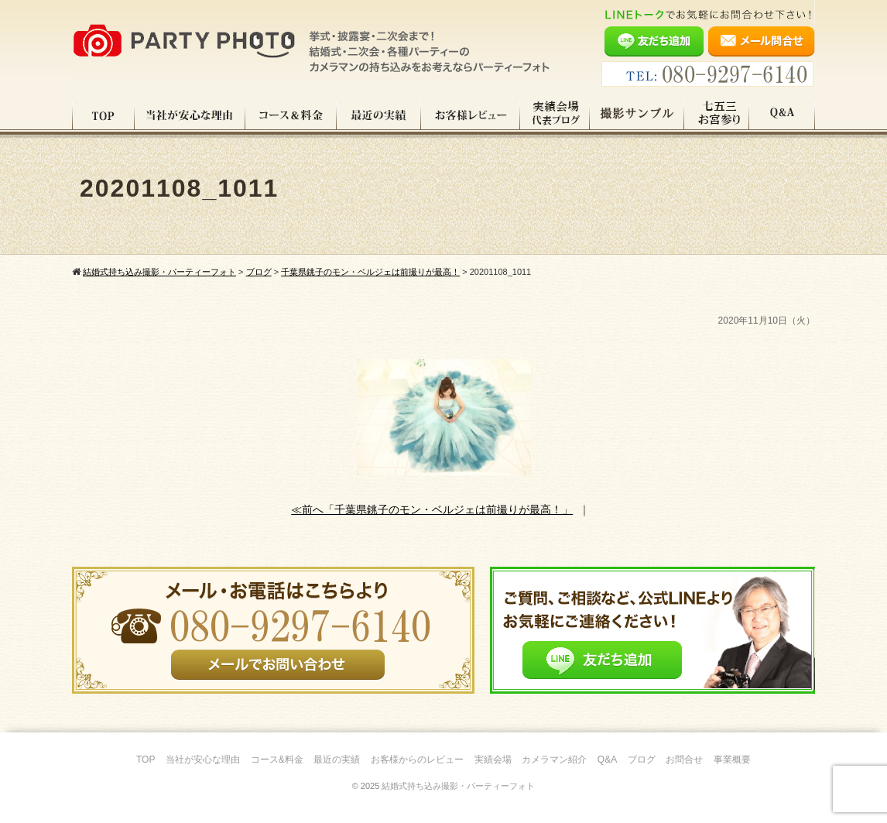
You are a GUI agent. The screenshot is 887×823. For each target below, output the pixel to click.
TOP (103, 115)
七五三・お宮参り (716, 115)
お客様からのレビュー (417, 759)
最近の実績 (379, 115)
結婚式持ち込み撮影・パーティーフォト (458, 785)
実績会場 (493, 759)
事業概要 (732, 759)
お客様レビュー (470, 115)
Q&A (782, 115)
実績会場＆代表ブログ (555, 115)
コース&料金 (277, 759)
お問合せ (684, 759)
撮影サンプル (637, 115)
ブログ (642, 759)
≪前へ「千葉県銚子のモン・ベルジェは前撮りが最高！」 (432, 509)
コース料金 (291, 115)
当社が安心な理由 (190, 115)
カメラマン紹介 (554, 759)
